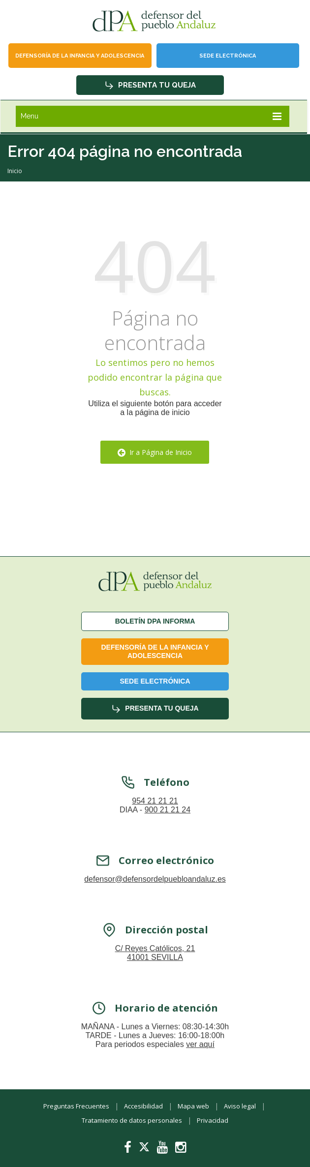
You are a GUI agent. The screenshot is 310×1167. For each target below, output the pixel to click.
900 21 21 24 (167, 822)
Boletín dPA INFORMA (155, 621)
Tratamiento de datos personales (132, 1120)
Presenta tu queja (150, 85)
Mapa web (193, 1106)
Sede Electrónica (227, 56)
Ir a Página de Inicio (155, 452)
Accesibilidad (143, 1106)
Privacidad (212, 1120)
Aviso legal (240, 1106)
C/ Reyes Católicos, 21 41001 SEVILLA (155, 965)
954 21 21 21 (155, 813)
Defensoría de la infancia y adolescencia (79, 56)
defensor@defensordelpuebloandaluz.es (155, 891)
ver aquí (200, 1056)
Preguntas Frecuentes (76, 1106)
